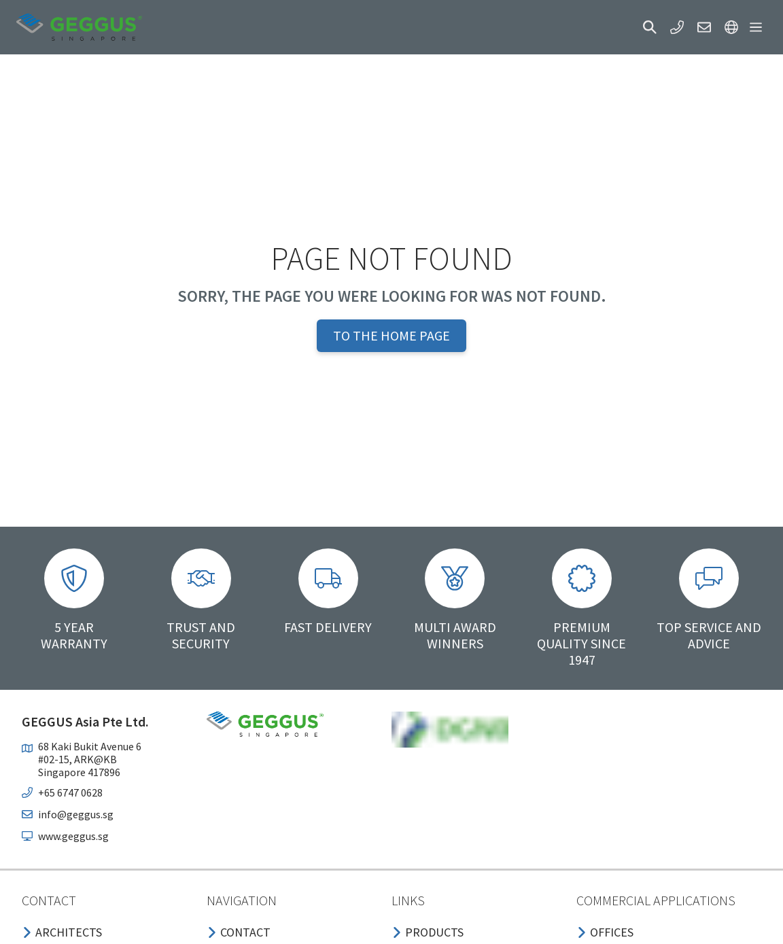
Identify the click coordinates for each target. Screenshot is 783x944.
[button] (649, 27)
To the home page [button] (391, 335)
